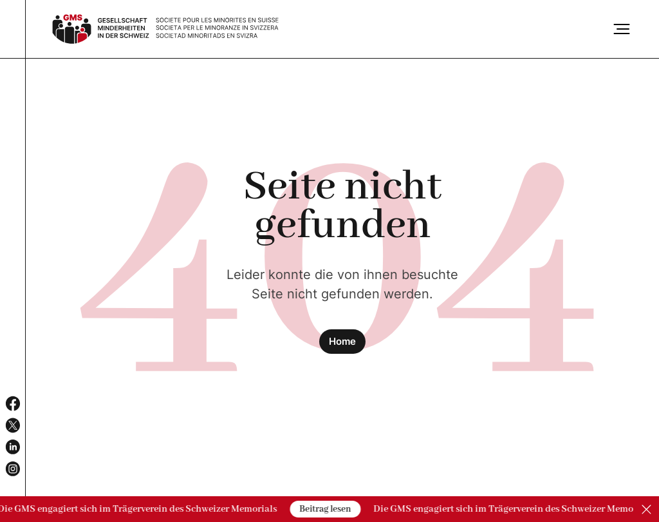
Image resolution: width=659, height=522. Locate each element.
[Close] (646, 509)
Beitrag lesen (325, 509)
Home (342, 341)
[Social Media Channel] (13, 403)
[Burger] (621, 29)
